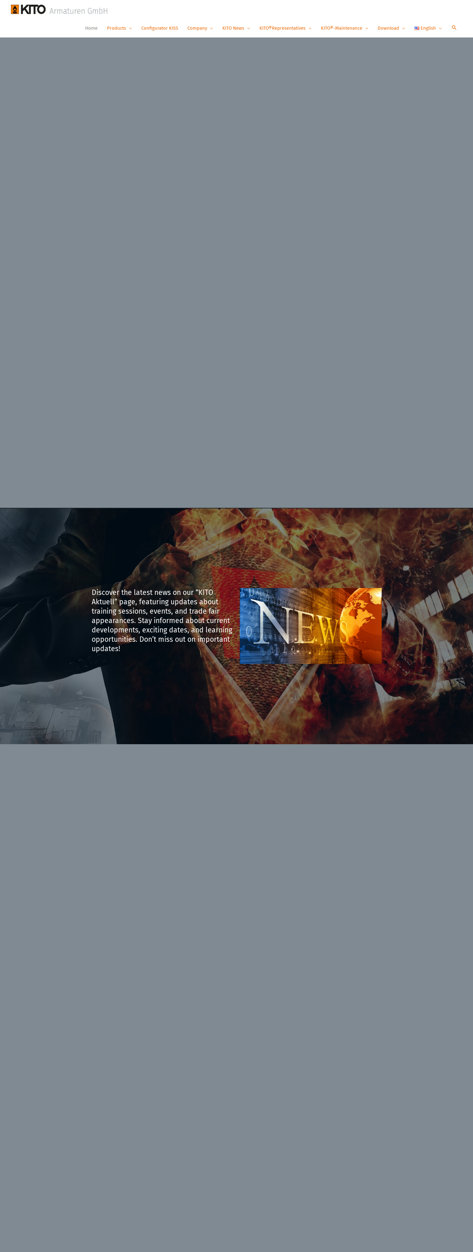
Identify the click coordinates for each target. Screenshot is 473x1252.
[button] (454, 28)
